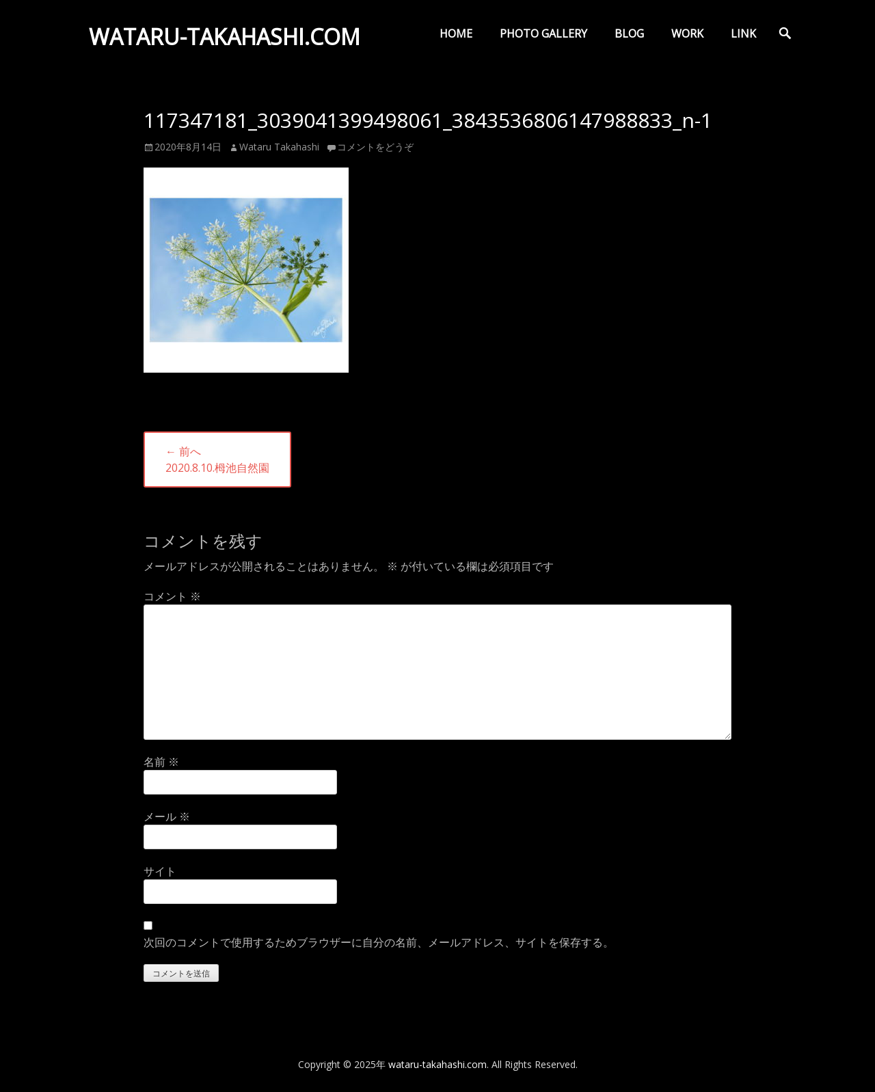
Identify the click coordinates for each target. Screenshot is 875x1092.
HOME (456, 33)
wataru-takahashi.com (224, 36)
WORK (687, 33)
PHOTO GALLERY (543, 33)
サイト (160, 871)
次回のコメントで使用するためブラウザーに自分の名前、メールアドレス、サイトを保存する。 (379, 942)
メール (167, 816)
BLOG (629, 33)
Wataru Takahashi (279, 146)
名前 (161, 761)
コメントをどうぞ (375, 146)
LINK (743, 33)
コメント (172, 596)
